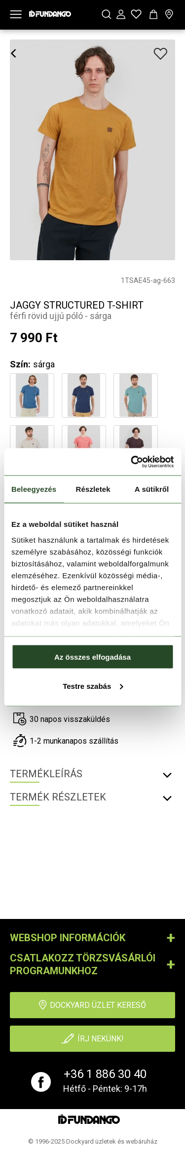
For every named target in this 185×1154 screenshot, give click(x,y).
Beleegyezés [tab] (33, 489)
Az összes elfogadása (92, 657)
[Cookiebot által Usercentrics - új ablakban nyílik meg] (132, 461)
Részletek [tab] (93, 489)
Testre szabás (93, 685)
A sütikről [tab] (152, 489)
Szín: (20, 364)
